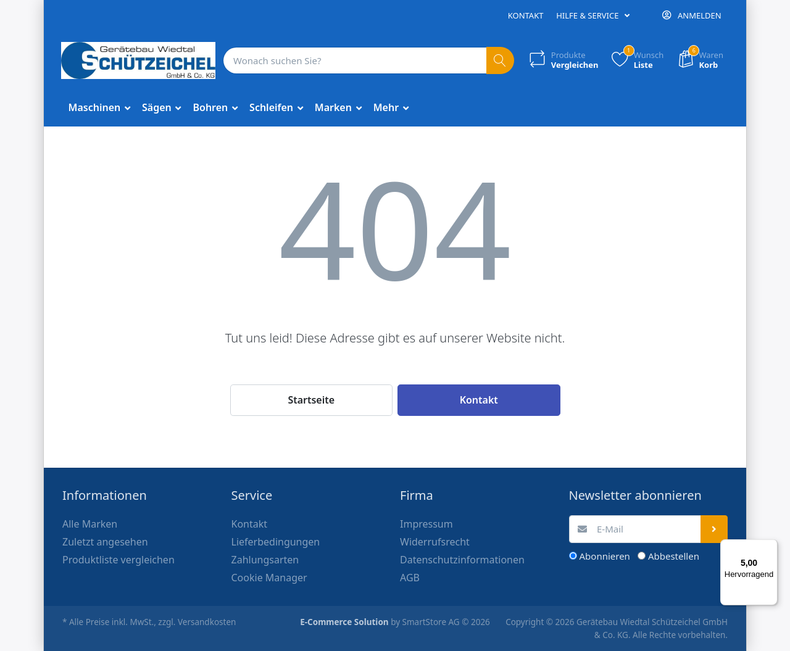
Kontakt (526, 15)
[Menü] (770, 546)
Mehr (387, 107)
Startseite (311, 400)
